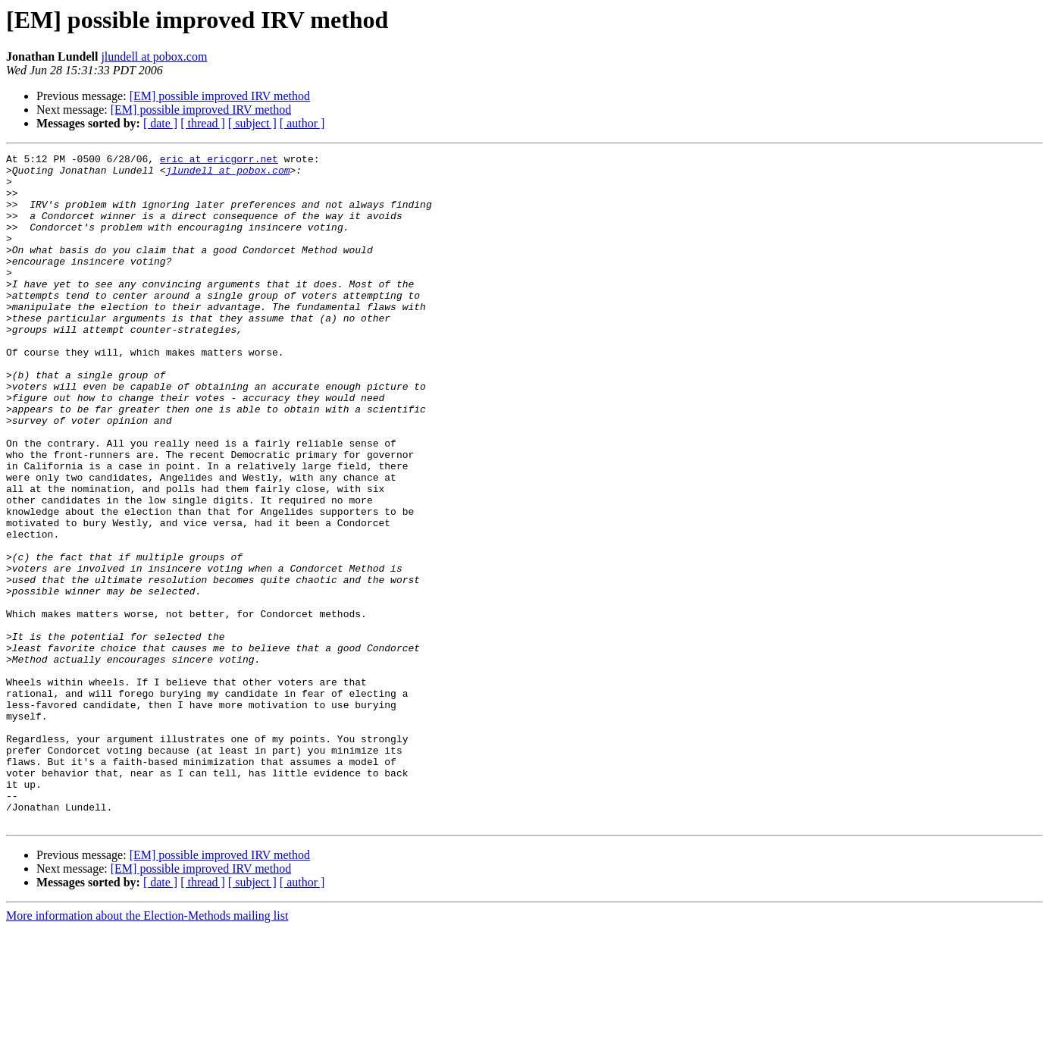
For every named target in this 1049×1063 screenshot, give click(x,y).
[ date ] (160, 123)
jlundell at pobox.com (154, 56)
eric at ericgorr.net (219, 161)
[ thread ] (202, 123)
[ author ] (302, 123)
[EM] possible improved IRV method (220, 95)
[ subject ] (252, 123)
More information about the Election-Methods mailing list (147, 1049)
